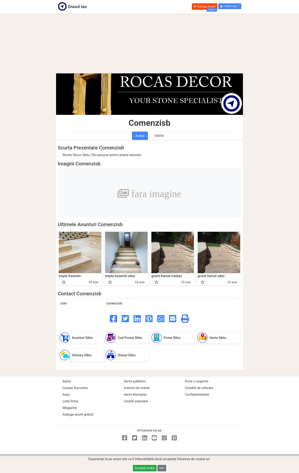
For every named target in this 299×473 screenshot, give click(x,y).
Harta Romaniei (135, 395)
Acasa (140, 136)
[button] (229, 6)
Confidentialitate (197, 395)
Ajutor (66, 381)
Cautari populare (136, 401)
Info (161, 468)
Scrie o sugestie (196, 381)
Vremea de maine (137, 388)
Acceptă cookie (145, 468)
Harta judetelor (135, 381)
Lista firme (70, 401)
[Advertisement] (149, 44)
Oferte (159, 136)
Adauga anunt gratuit (77, 414)
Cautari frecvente (75, 388)
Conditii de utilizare (199, 388)
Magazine (69, 408)
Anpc (66, 395)
